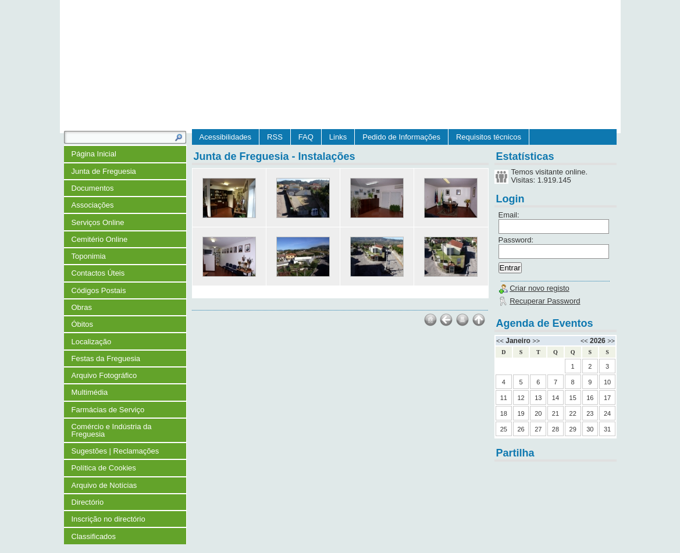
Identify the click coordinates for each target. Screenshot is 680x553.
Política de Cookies (104, 467)
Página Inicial (94, 153)
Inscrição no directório (108, 519)
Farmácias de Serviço (108, 409)
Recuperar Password (545, 301)
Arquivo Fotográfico (104, 375)
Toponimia (89, 256)
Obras (82, 307)
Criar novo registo (539, 288)
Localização (92, 341)
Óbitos (83, 324)
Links (338, 137)
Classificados (94, 536)
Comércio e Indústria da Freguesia (112, 430)
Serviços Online (98, 222)
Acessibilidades (226, 137)
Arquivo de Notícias (104, 485)
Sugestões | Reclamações (115, 451)
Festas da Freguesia (106, 358)
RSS (275, 137)
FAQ (306, 137)
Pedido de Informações (401, 137)
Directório (88, 502)
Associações (93, 205)
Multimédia (90, 392)
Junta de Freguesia (104, 171)
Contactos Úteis (98, 273)
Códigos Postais (99, 290)
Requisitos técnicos (488, 137)
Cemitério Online (100, 239)
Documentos (93, 188)
